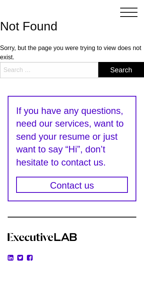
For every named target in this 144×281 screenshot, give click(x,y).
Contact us (72, 185)
